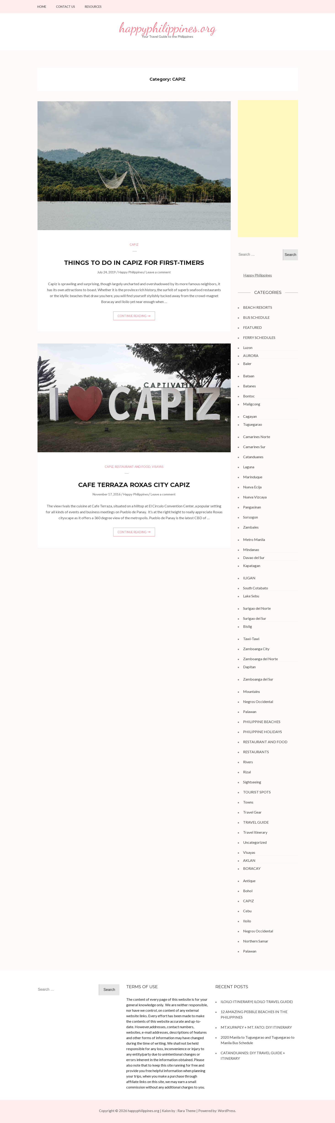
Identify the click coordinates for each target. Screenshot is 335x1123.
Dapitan (249, 667)
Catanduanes (253, 457)
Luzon (247, 347)
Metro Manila (254, 539)
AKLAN (249, 860)
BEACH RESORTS (257, 307)
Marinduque (252, 477)
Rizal (247, 772)
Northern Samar (255, 941)
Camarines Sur (254, 446)
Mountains (251, 691)
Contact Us (65, 6)
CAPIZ (134, 244)
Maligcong (251, 404)
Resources (93, 6)
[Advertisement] (268, 168)
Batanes (249, 386)
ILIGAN (249, 578)
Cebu (247, 911)
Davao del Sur (254, 557)
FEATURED (252, 327)
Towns (248, 802)
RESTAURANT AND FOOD (132, 466)
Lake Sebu (251, 596)
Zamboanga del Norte (260, 659)
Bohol (247, 891)
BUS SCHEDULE (256, 317)
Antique (249, 880)
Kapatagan (251, 565)
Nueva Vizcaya (255, 497)
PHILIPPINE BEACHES (261, 721)
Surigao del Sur (254, 618)
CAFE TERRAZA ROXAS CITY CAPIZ (134, 485)
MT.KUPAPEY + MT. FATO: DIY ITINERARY (256, 1027)
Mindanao (251, 549)
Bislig (247, 626)
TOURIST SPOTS (257, 792)
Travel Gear (252, 812)
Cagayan (250, 416)
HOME (41, 6)
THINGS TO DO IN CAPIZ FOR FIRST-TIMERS (134, 262)
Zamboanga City (256, 649)
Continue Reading (132, 316)
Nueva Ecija (252, 487)
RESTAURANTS (256, 752)
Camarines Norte (256, 436)
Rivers (248, 762)
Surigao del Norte (257, 608)
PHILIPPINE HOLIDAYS (262, 731)
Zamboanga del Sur (258, 679)
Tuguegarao (252, 424)
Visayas (157, 466)
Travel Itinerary (255, 832)
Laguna (248, 467)
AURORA (250, 355)
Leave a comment (158, 272)
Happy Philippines (131, 272)
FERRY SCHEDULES (259, 337)
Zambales (251, 527)
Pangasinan (252, 507)
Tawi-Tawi (251, 638)
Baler (247, 363)
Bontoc (249, 396)
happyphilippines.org (167, 28)
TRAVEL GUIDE (256, 822)
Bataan (248, 376)
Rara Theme (186, 1111)
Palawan (249, 711)
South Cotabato (255, 588)
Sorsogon (250, 517)
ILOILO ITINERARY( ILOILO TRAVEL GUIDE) (257, 1001)
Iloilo (247, 921)
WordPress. (227, 1111)
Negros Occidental (258, 701)
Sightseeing (252, 782)
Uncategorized (255, 842)
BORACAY (251, 868)
